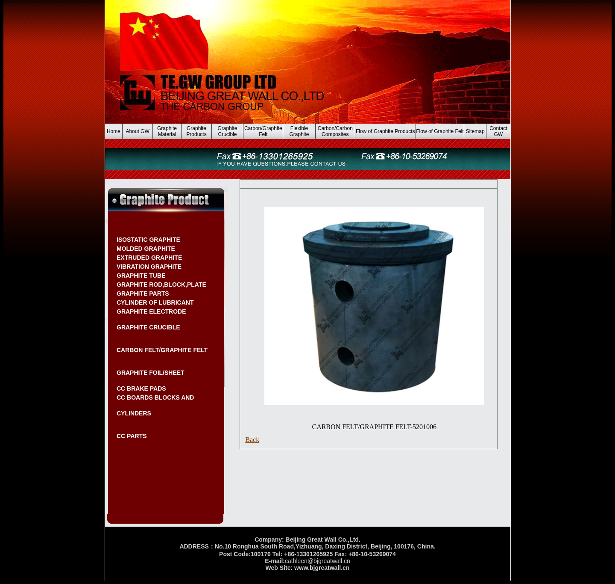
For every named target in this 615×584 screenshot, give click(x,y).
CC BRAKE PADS (141, 388)
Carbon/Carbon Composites (335, 131)
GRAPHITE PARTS (143, 293)
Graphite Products (196, 131)
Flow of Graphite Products (385, 131)
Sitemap (475, 131)
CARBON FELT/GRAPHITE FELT (162, 350)
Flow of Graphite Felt (439, 131)
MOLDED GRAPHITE (146, 248)
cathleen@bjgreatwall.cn (317, 560)
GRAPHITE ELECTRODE (151, 311)
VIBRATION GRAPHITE (149, 266)
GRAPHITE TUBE (141, 275)
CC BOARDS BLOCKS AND (155, 397)
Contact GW (498, 131)
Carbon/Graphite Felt (263, 131)
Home (113, 131)
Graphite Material (167, 131)
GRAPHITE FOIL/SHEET (150, 372)
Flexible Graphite (299, 131)
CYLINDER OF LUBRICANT (155, 302)
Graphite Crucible (227, 131)
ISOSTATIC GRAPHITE (148, 239)
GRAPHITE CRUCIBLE (148, 327)
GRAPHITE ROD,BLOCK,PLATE (161, 284)
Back (252, 439)
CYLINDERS (134, 413)
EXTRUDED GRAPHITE (149, 257)
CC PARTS (132, 436)
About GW (137, 131)
